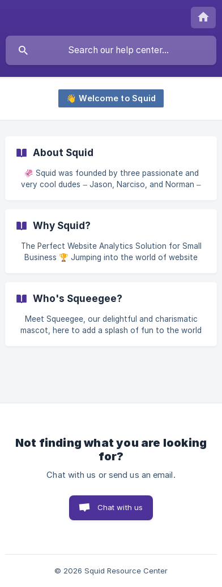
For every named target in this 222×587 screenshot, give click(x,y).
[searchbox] (111, 50)
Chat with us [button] (120, 507)
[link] (111, 168)
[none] (203, 17)
